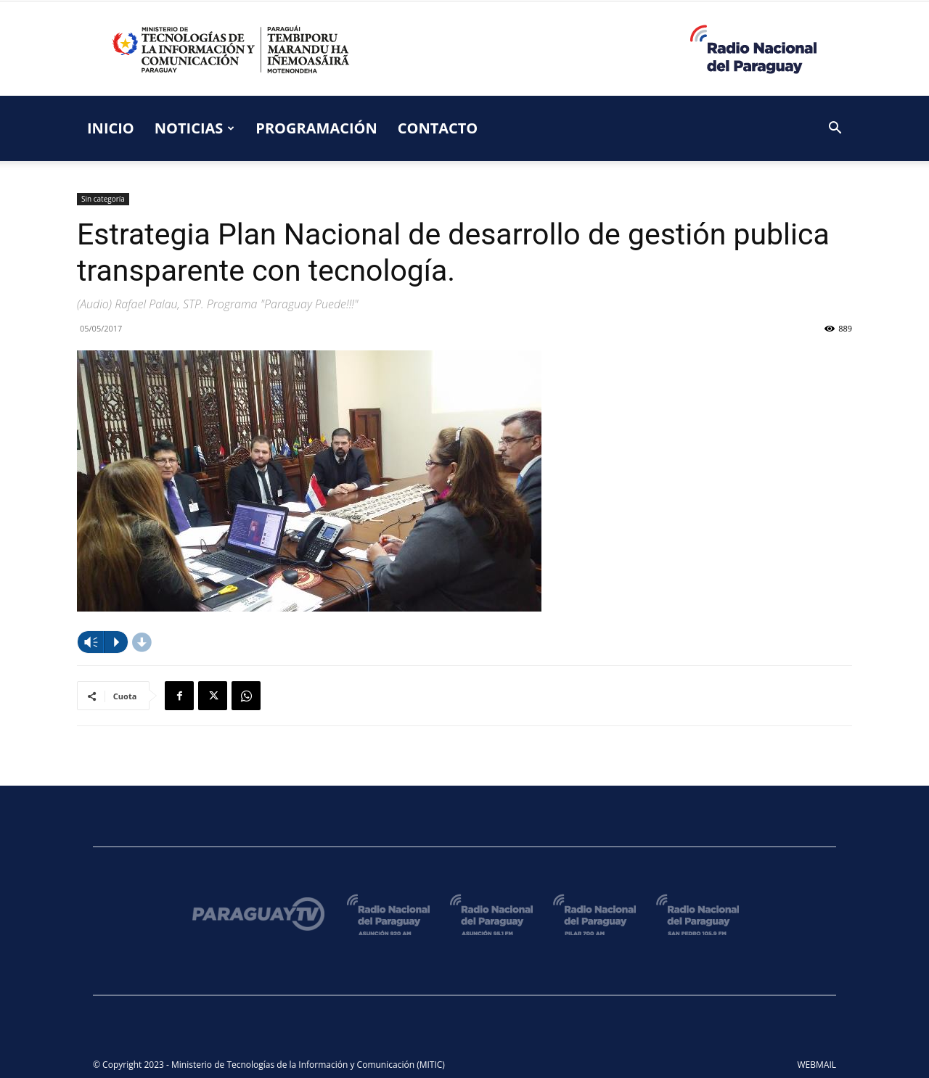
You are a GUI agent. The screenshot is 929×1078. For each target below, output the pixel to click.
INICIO (110, 128)
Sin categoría (103, 199)
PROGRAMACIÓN (316, 128)
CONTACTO (438, 128)
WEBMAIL (817, 1064)
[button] (834, 129)
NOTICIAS (195, 128)
